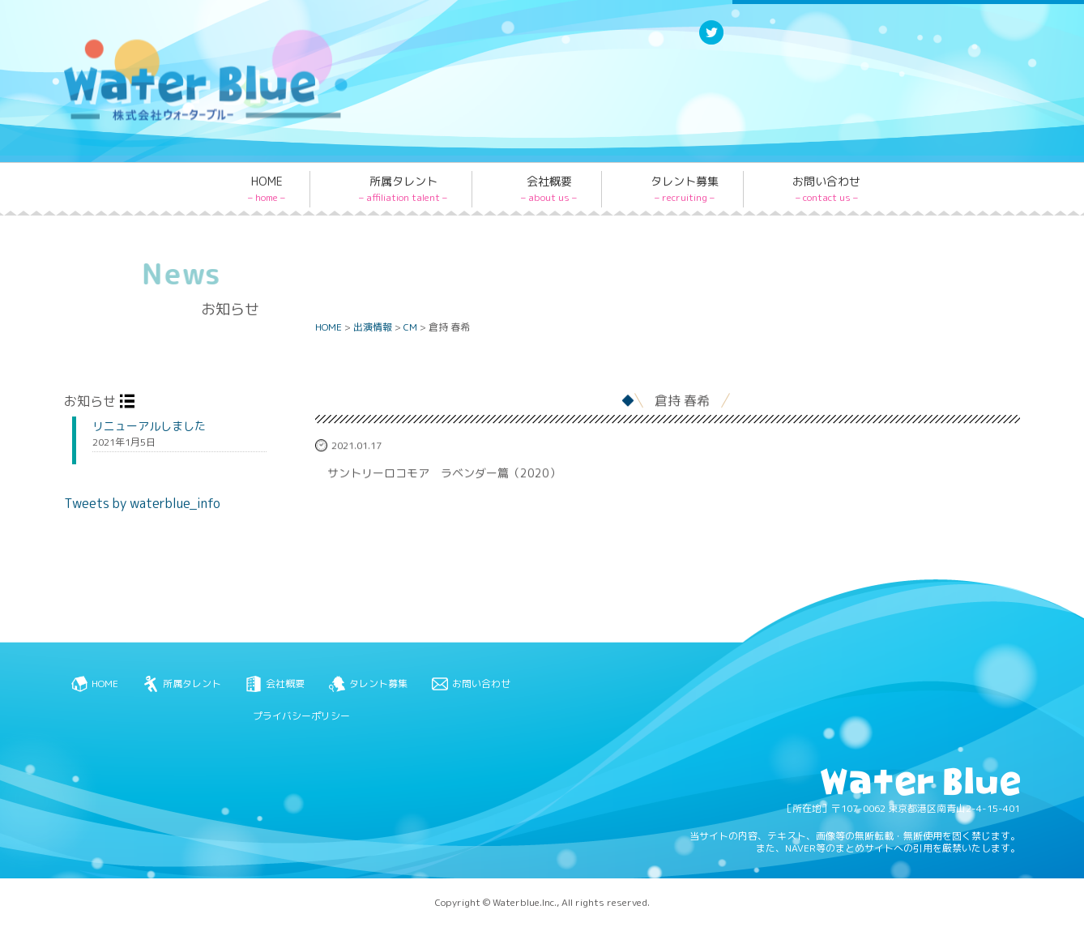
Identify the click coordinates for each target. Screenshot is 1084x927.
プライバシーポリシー (301, 716)
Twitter (711, 43)
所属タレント (403, 188)
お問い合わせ (826, 188)
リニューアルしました (149, 426)
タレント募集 (685, 188)
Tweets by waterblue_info (142, 503)
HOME (266, 188)
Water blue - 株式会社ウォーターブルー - (184, 119)
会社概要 (549, 188)
